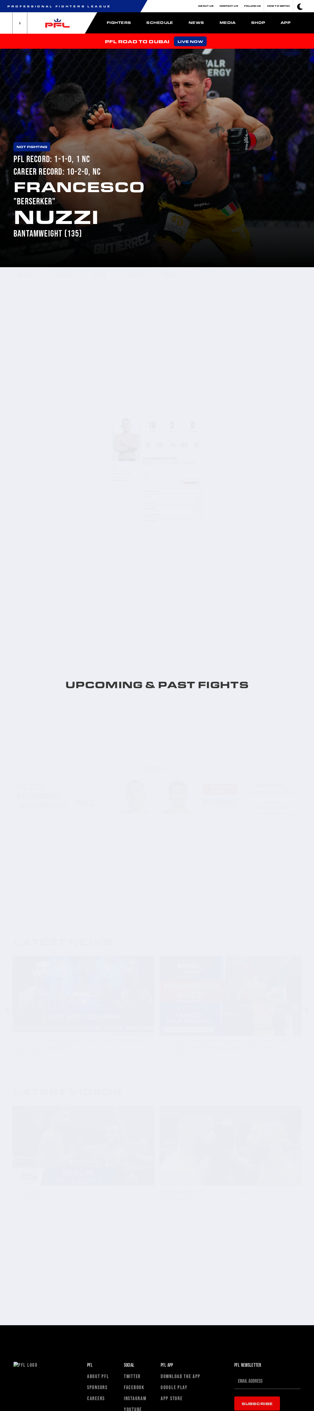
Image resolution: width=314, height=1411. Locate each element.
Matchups (270, 758)
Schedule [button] (159, 22)
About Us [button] (205, 6)
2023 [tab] (136, 475)
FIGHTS (64, 274)
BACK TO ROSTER (279, 274)
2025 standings (270, 778)
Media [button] (228, 22)
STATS (99, 274)
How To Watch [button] (278, 6)
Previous (7, 1010)
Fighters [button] (119, 22)
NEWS (170, 274)
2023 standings (270, 870)
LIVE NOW (190, 41)
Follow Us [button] (252, 6)
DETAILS (26, 274)
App (285, 22)
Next (306, 1010)
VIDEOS (135, 274)
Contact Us (229, 6)
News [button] (196, 22)
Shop (258, 22)
